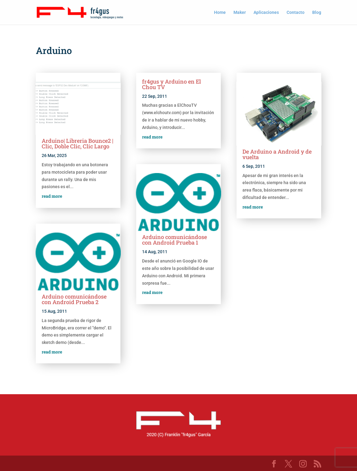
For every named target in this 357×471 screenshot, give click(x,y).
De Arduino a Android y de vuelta (277, 154)
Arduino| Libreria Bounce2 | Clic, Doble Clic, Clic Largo (77, 143)
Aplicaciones (266, 12)
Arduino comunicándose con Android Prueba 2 (74, 299)
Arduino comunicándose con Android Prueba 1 (174, 239)
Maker (239, 12)
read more (52, 196)
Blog (316, 12)
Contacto (295, 12)
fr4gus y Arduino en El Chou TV (171, 84)
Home (220, 12)
